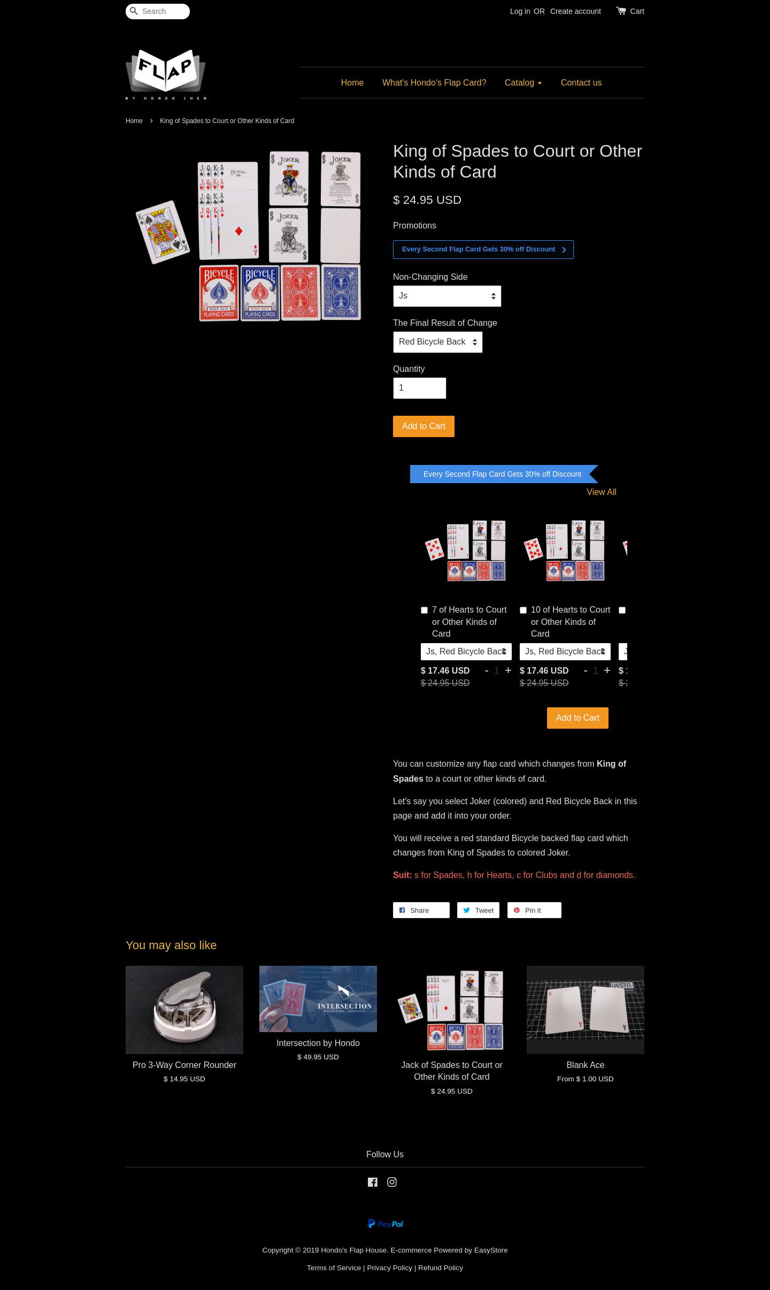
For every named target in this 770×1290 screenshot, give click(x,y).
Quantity (409, 368)
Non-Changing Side (430, 276)
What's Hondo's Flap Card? (434, 82)
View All (602, 492)
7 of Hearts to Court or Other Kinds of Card (464, 621)
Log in (520, 11)
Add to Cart (577, 717)
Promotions (414, 225)
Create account (575, 11)
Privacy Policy (389, 1268)
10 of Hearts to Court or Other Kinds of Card (565, 621)
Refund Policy (440, 1268)
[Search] (158, 11)
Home (352, 82)
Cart (637, 11)
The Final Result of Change (445, 322)
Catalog (524, 82)
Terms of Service (334, 1268)
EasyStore (491, 1250)
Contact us (581, 82)
